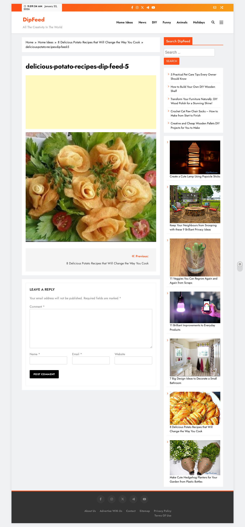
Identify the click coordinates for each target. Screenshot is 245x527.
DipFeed (34, 20)
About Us (90, 511)
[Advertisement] (91, 102)
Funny (167, 22)
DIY (154, 22)
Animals (182, 22)
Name (35, 354)
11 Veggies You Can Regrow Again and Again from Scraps (193, 280)
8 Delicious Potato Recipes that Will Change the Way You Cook (191, 429)
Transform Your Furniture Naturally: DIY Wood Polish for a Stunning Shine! (194, 101)
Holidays (199, 22)
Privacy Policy (162, 511)
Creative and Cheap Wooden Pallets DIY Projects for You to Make (195, 125)
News (142, 22)
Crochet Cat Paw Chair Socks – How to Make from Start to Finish (194, 113)
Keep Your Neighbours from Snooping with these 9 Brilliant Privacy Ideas (193, 227)
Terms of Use (162, 515)
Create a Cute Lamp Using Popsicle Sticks (195, 176)
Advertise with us (111, 511)
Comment (37, 306)
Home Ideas (124, 22)
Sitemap (145, 511)
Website (120, 354)
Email (77, 354)
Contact (131, 511)
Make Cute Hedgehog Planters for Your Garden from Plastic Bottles (193, 479)
